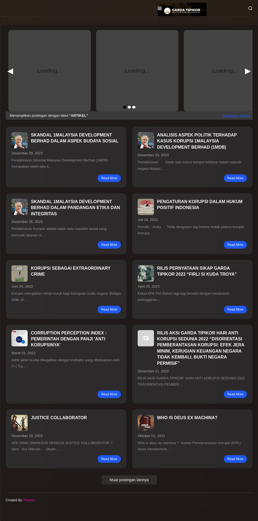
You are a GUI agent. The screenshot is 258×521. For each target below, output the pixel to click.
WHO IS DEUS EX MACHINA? (187, 417)
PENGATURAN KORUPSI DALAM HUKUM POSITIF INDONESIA (200, 204)
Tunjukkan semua (236, 115)
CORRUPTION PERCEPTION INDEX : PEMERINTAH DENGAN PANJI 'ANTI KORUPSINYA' (69, 339)
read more (109, 178)
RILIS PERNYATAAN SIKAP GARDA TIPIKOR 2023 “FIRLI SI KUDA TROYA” (197, 271)
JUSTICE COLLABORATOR (59, 417)
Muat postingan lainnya (129, 480)
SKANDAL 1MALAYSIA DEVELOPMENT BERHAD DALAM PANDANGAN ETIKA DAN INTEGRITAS (75, 207)
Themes (28, 500)
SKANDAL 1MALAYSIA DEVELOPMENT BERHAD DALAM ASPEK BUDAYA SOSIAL (74, 138)
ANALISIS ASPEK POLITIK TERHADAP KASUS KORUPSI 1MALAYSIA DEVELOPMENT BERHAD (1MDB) (197, 141)
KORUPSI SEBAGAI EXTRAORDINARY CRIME (70, 271)
